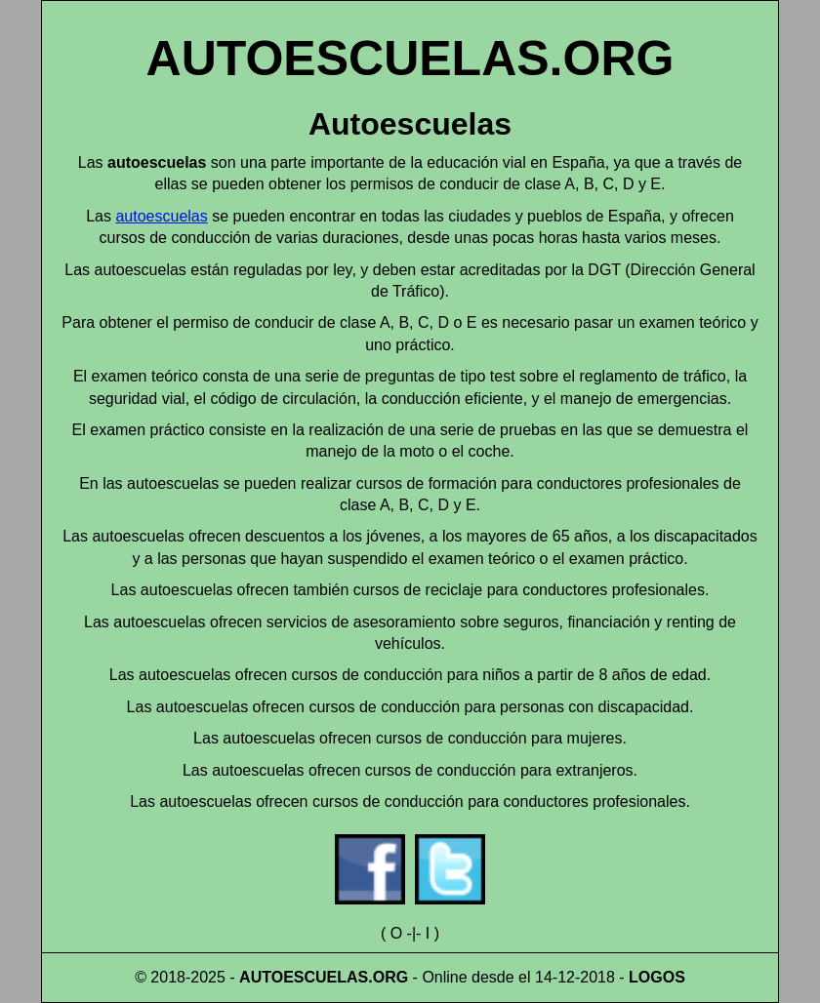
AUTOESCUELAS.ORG (410, 58)
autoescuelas (161, 216)
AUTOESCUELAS (303, 977)
